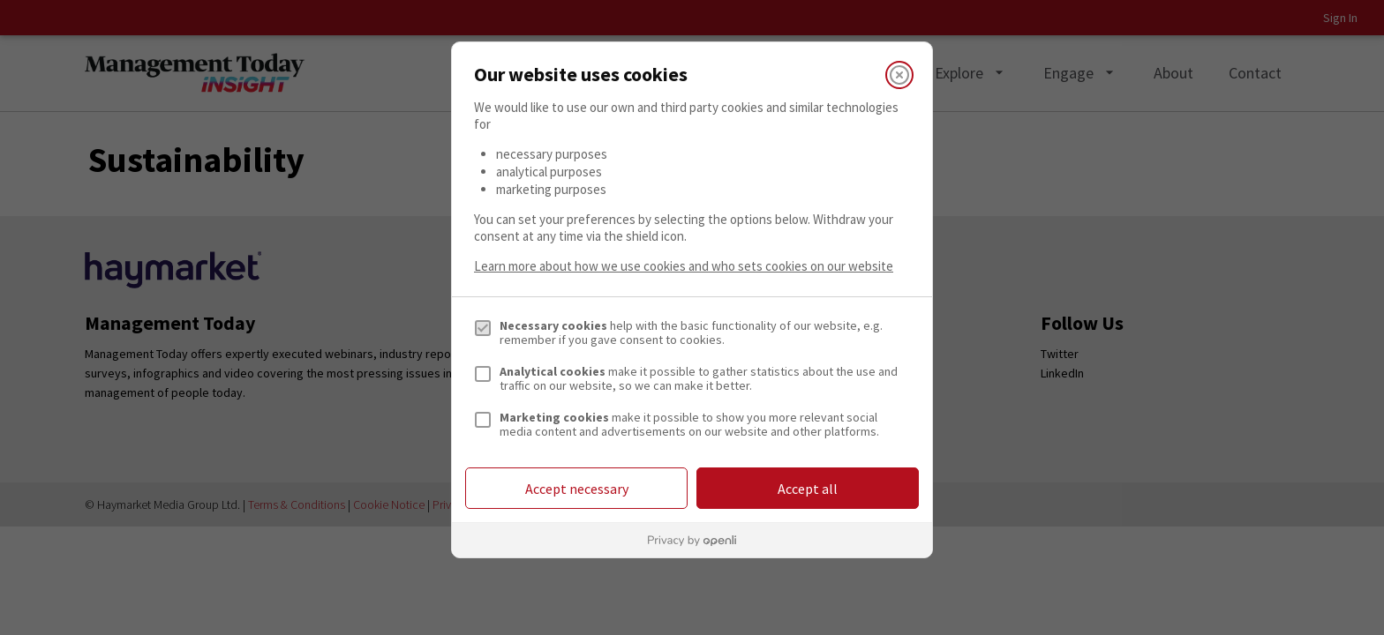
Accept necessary (576, 488)
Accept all (808, 488)
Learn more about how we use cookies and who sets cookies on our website (683, 266)
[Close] (899, 75)
